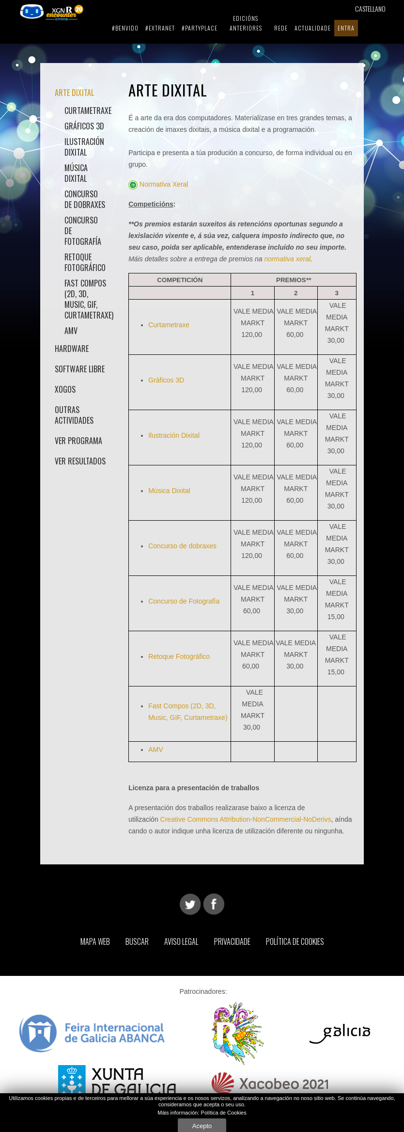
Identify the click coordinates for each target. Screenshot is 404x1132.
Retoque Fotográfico (85, 262)
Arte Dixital (74, 92)
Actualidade (313, 28)
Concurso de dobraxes (84, 199)
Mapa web (95, 941)
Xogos (65, 389)
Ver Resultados (80, 461)
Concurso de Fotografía (82, 230)
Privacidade (232, 941)
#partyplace (200, 28)
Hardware (72, 348)
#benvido (125, 28)
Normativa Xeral (164, 184)
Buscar (137, 941)
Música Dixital (76, 173)
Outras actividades (74, 415)
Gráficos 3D (84, 126)
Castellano (370, 8)
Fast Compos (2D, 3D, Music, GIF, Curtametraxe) (85, 299)
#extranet (160, 28)
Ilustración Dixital (84, 147)
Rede (281, 28)
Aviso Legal (181, 941)
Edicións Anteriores (246, 23)
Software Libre (80, 369)
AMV (71, 330)
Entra (346, 28)
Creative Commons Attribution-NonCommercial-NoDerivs (245, 819)
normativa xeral (287, 259)
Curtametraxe (85, 110)
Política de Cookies (295, 941)
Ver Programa (78, 440)
